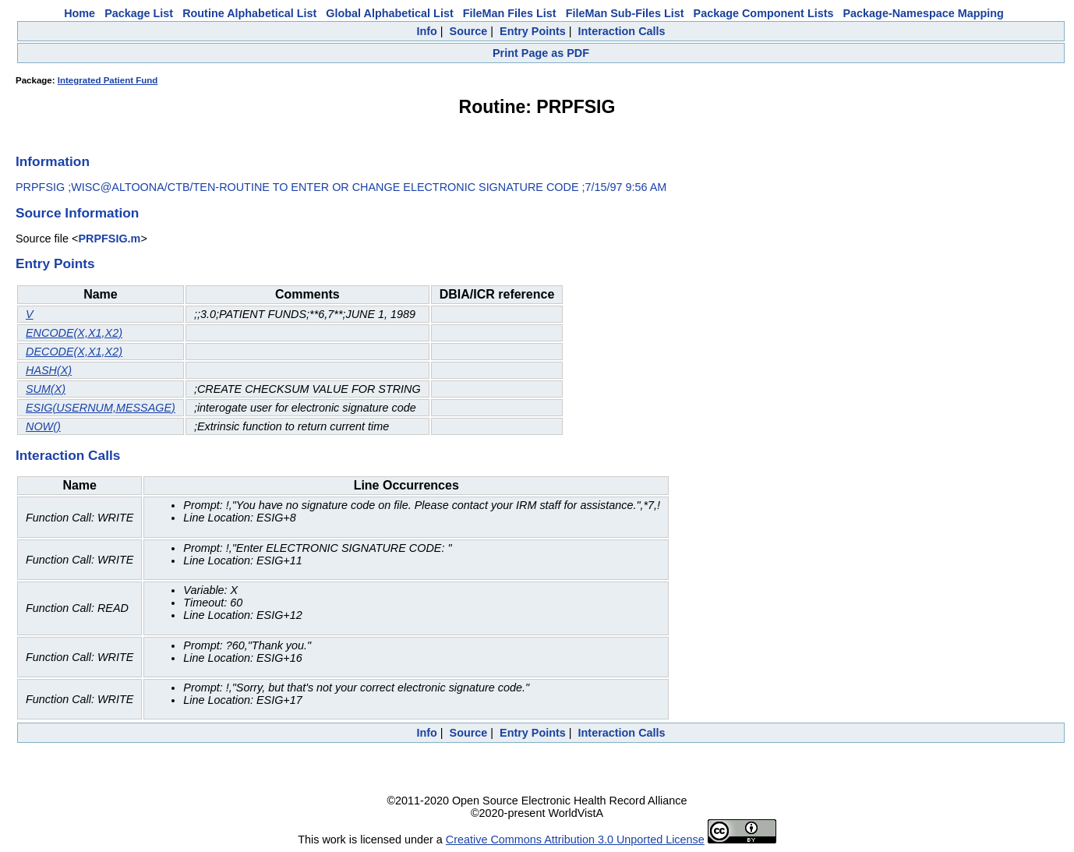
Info (426, 31)
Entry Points (533, 31)
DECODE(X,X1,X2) (74, 351)
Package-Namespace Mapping (923, 13)
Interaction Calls (622, 31)
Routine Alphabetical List (249, 13)
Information (53, 161)
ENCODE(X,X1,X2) (74, 333)
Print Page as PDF (541, 53)
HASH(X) (49, 370)
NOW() (43, 426)
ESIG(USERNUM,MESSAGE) (100, 407)
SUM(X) (45, 389)
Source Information (77, 213)
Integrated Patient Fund (108, 80)
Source (469, 31)
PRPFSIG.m (109, 238)
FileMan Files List (509, 13)
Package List (138, 13)
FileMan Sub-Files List (625, 13)
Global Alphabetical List (389, 13)
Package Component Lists (764, 13)
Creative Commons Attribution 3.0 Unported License (575, 839)
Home (79, 13)
